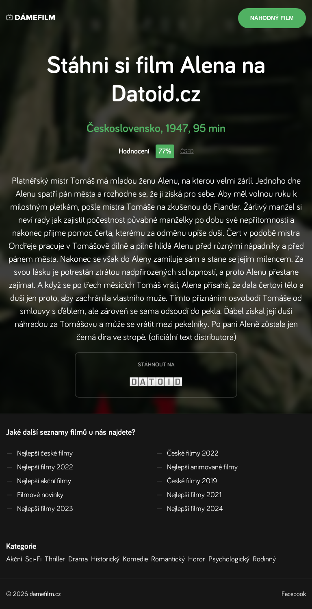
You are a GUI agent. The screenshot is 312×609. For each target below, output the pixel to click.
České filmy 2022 (187, 453)
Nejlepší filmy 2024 (189, 509)
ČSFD (187, 151)
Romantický (169, 559)
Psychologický (230, 559)
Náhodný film (272, 18)
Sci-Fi (35, 559)
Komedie (137, 559)
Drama (79, 559)
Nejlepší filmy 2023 (39, 509)
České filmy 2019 (186, 481)
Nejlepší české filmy (39, 453)
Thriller (56, 559)
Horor (198, 559)
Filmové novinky (34, 495)
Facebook (294, 594)
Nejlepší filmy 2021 (188, 495)
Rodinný (266, 559)
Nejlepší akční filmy (38, 481)
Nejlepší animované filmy (197, 467)
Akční (15, 559)
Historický (107, 559)
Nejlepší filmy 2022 (39, 467)
